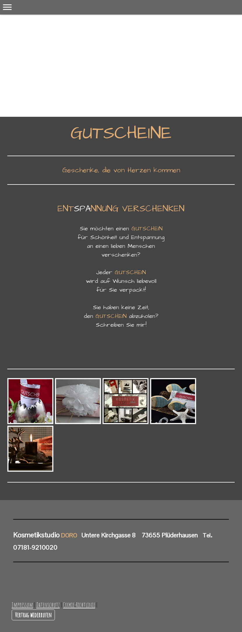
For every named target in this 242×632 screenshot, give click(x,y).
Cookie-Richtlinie (79, 604)
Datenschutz (48, 604)
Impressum (22, 604)
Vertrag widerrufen (33, 615)
